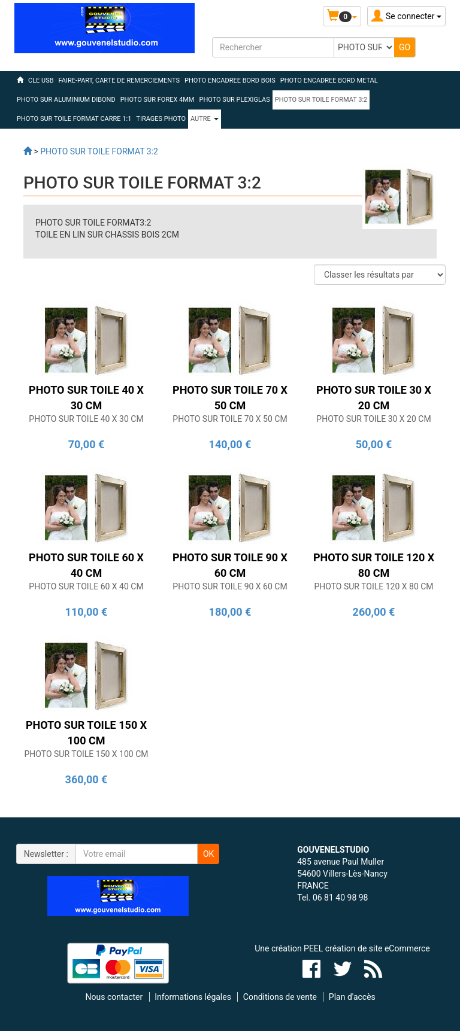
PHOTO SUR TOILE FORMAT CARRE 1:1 (74, 119)
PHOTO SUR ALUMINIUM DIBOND (66, 100)
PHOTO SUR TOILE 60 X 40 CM (86, 586)
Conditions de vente (280, 997)
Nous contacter (114, 997)
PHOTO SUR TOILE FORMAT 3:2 (321, 100)
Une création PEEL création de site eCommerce (342, 948)
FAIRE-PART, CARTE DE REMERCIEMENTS (119, 80)
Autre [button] (204, 119)
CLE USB (41, 80)
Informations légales (193, 997)
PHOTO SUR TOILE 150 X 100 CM (86, 754)
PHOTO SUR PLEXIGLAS (234, 100)
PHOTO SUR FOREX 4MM (157, 100)
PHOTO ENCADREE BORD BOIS (230, 80)
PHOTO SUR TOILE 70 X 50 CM (229, 419)
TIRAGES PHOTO (161, 119)
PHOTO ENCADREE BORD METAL (329, 80)
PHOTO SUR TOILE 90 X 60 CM (229, 586)
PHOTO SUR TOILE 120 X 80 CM (373, 586)
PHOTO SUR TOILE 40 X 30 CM (86, 419)
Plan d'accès (352, 997)
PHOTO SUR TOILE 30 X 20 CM (373, 419)
